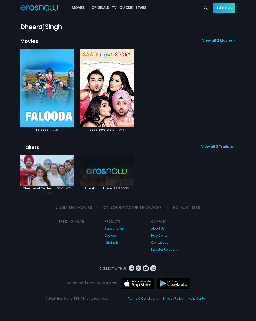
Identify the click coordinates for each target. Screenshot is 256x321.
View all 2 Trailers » (218, 146)
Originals (112, 242)
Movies (29, 41)
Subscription (114, 228)
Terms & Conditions (143, 298)
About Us (158, 228)
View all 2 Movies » (219, 40)
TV (114, 7)
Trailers (30, 147)
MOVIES (80, 7)
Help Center (159, 235)
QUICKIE (126, 7)
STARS (141, 7)
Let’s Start (224, 8)
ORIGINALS (100, 7)
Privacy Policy (173, 298)
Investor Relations (164, 249)
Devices (111, 235)
